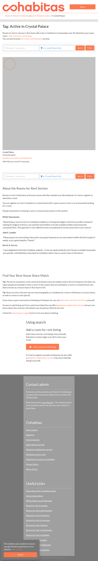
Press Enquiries (33, 440)
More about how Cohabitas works (41, 491)
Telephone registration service (39, 449)
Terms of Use (31, 469)
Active (15, 15)
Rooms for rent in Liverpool (38, 520)
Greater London (43, 15)
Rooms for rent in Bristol (36, 525)
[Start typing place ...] (57, 48)
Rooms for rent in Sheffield (37, 535)
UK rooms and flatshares (31, 38)
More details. (17, 549)
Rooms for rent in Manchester (39, 530)
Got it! (20, 554)
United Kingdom (27, 15)
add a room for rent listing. (20, 36)
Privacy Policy (32, 464)
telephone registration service (71, 305)
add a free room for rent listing (73, 300)
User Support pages (20, 313)
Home (7, 15)
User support (32, 430)
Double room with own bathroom (17, 158)
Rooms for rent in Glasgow (37, 515)
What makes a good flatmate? (39, 501)
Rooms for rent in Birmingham (39, 510)
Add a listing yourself (35, 444)
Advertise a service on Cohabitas (40, 459)
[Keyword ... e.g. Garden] (21, 48)
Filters (89, 48)
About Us (30, 435)
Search (81, 48)
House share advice (34, 496)
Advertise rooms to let (36, 454)
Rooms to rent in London (37, 505)
